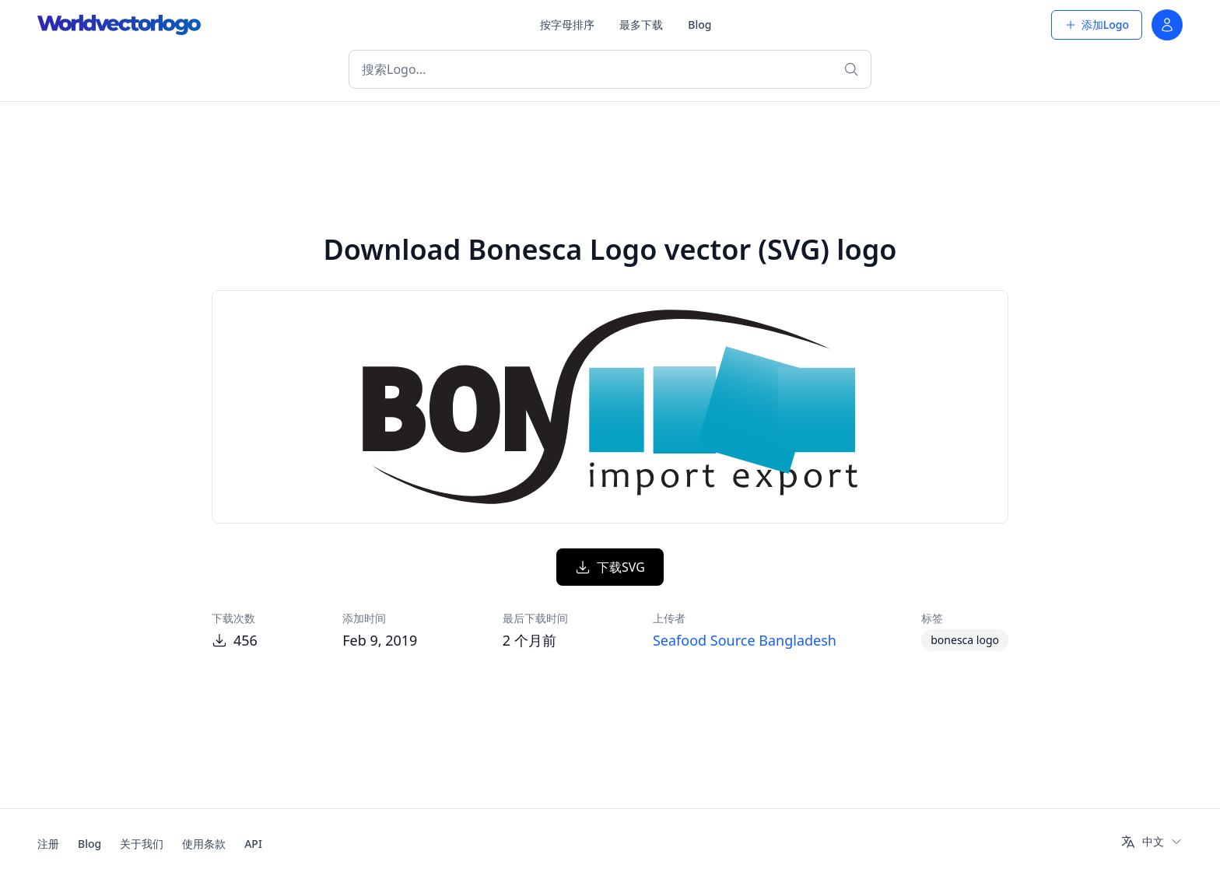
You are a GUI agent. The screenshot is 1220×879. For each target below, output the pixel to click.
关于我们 (141, 843)
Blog (699, 24)
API (253, 843)
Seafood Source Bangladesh (744, 640)
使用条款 (204, 843)
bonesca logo (965, 639)
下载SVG (610, 567)
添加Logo (1096, 24)
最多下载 (641, 24)
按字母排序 (567, 24)
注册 (48, 843)
